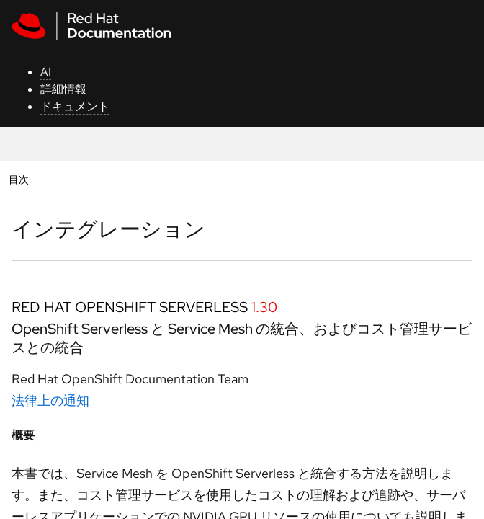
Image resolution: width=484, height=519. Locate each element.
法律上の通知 (50, 400)
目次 (20, 179)
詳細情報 (63, 89)
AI (45, 71)
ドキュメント (74, 106)
